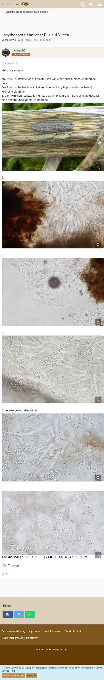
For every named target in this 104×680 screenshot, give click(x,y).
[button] (99, 4)
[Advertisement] (39, 24)
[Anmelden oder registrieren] (91, 4)
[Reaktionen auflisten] (5, 573)
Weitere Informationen (13, 675)
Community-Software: (52, 649)
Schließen (31, 675)
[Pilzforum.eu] (15, 4)
